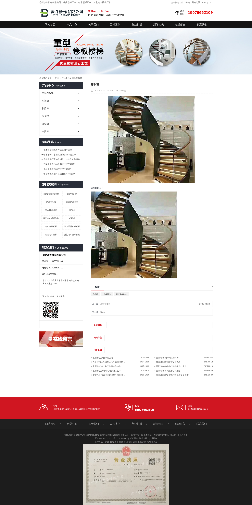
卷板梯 (95, 294)
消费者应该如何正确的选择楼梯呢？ (59, 174)
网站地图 (196, 2)
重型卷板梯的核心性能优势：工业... (172, 366)
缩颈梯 (45, 116)
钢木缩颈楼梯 (51, 226)
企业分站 (185, 2)
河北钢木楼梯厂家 (164, 435)
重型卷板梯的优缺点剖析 (167, 358)
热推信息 (175, 2)
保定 (130, 442)
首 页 (57, 78)
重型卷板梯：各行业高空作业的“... (108, 366)
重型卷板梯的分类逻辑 (103, 358)
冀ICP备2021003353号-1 (106, 438)
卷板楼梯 (107, 294)
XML (210, 2)
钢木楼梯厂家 (149, 435)
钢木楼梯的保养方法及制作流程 (57, 150)
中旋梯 (45, 131)
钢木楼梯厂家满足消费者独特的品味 (59, 154)
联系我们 (202, 24)
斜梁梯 (45, 108)
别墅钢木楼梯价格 (72, 234)
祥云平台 (134, 438)
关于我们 (93, 24)
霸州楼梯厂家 (137, 435)
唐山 (126, 442)
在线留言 (180, 24)
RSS (204, 2)
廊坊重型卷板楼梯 (72, 226)
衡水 (149, 442)
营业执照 (137, 24)
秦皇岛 (154, 442)
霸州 (116, 442)
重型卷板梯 (77, 78)
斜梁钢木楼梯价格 (51, 218)
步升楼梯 (153, 438)
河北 (107, 442)
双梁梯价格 (51, 202)
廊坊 (112, 442)
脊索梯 (45, 124)
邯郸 (135, 442)
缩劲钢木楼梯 (51, 234)
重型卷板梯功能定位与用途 (168, 371)
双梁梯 (45, 101)
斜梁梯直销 (72, 194)
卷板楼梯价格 (121, 294)
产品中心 (72, 24)
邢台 (121, 442)
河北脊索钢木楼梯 (51, 194)
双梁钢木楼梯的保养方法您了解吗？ (59, 164)
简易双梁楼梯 (72, 202)
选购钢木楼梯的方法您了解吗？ (57, 169)
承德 (140, 442)
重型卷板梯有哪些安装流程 (168, 362)
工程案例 (115, 24)
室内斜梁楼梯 (51, 210)
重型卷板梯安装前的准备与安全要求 (172, 375)
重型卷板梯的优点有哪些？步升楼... (109, 375)
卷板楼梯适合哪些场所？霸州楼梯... (109, 362)
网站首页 (50, 24)
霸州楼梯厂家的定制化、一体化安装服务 (61, 159)
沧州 (144, 442)
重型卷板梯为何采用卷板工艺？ (107, 371)
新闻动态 (158, 24)
